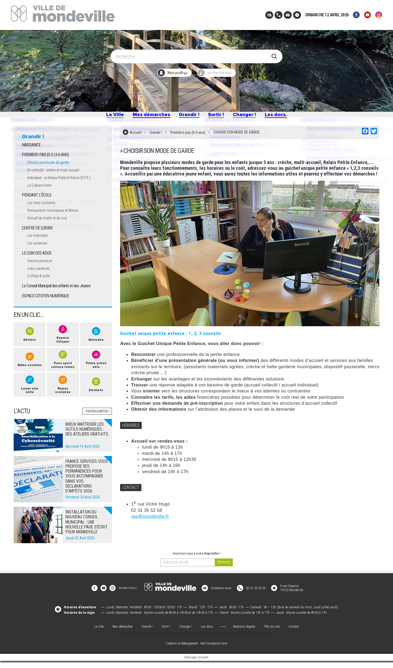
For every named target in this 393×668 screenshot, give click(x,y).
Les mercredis (39, 243)
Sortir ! (220, 116)
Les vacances (39, 250)
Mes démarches (143, 116)
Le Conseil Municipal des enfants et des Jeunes (56, 293)
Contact (297, 633)
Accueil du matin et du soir (50, 225)
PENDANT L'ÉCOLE (36, 202)
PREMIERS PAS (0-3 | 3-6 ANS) (45, 162)
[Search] (193, 54)
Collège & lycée (40, 283)
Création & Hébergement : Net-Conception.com (196, 651)
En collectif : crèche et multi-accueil (57, 177)
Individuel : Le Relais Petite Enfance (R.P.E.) (64, 185)
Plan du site (274, 633)
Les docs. (289, 116)
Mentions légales (246, 633)
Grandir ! (188, 116)
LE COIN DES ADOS (36, 260)
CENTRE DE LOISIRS (37, 235)
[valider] (224, 574)
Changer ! (252, 116)
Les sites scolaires (43, 210)
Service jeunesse (42, 268)
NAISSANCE (31, 152)
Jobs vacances (40, 276)
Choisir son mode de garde (50, 170)
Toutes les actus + (96, 423)
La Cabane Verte (41, 192)
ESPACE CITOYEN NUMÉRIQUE (45, 303)
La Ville (100, 116)
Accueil (135, 136)
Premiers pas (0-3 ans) (187, 136)
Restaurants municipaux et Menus (56, 218)
